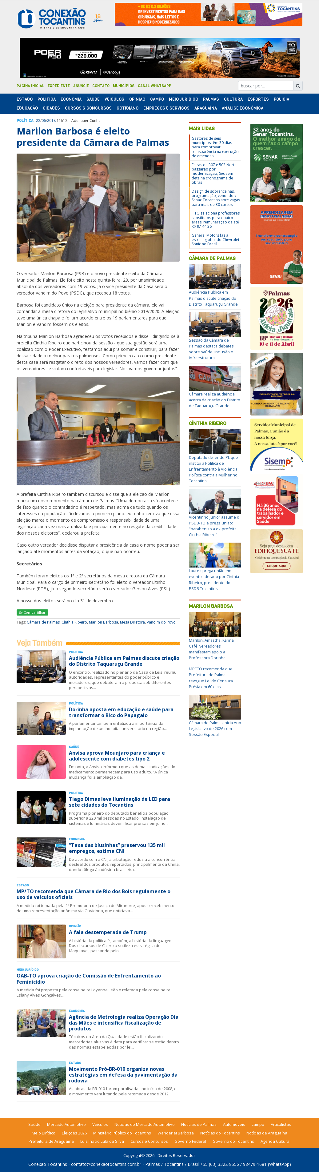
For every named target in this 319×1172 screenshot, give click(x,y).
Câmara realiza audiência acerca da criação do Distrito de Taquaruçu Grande (214, 399)
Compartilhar (32, 612)
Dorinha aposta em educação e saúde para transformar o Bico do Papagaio (121, 712)
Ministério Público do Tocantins (122, 1133)
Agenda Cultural (275, 1141)
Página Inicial (30, 85)
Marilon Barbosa (103, 622)
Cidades (51, 108)
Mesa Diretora (132, 622)
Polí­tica (47, 99)
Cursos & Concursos (88, 108)
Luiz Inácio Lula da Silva (102, 1141)
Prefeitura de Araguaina (51, 1141)
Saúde (93, 99)
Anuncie (81, 85)
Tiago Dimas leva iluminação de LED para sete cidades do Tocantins (119, 802)
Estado (25, 99)
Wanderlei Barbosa (176, 1133)
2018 (51, 120)
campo (258, 1124)
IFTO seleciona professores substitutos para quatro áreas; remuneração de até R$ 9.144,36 (216, 220)
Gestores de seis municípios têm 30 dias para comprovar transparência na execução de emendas (215, 147)
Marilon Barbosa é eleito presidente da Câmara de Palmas (93, 136)
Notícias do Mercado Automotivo (144, 1124)
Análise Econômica (242, 108)
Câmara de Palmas (43, 622)
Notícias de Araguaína (266, 1133)
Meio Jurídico (183, 99)
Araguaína (205, 108)
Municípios (123, 85)
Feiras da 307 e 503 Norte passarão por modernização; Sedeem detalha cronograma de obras (214, 173)
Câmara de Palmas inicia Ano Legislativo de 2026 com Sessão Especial (215, 728)
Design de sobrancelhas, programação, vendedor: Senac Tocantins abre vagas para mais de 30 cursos (216, 198)
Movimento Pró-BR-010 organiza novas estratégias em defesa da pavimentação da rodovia (123, 1075)
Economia (71, 99)
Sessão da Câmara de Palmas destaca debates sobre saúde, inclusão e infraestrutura (211, 349)
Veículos (114, 99)
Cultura (233, 99)
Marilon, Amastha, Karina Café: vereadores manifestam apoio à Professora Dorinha (211, 649)
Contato (101, 85)
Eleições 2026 (74, 1133)
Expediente (59, 85)
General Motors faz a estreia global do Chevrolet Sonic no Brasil (215, 240)
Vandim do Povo (161, 622)
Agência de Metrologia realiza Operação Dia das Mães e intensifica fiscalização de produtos (123, 1022)
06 (44, 120)
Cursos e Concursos (149, 1141)
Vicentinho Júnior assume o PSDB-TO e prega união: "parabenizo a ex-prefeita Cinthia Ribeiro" (214, 526)
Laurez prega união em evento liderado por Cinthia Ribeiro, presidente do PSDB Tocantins (214, 579)
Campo (157, 99)
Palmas (211, 99)
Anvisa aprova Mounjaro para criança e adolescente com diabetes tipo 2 (117, 755)
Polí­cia (281, 99)
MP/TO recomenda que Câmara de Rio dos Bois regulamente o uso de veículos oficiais (93, 894)
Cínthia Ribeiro (74, 622)
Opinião (137, 99)
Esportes (258, 99)
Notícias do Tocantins (220, 1133)
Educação (27, 108)
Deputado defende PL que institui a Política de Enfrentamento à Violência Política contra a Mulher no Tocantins (213, 469)
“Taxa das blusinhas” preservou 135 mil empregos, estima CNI (117, 848)
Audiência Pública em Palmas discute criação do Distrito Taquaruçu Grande (124, 661)
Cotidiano (127, 108)
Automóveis (234, 1124)
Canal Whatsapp (154, 85)
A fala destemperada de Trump (108, 932)
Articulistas (281, 1124)
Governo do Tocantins (233, 1141)
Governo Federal (190, 1141)
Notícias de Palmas (199, 1124)
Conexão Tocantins (47, 1164)
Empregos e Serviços (166, 108)
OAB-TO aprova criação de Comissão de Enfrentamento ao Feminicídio (89, 978)
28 (38, 120)
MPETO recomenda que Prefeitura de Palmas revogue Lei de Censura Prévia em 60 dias (211, 677)
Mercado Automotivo (66, 1124)
